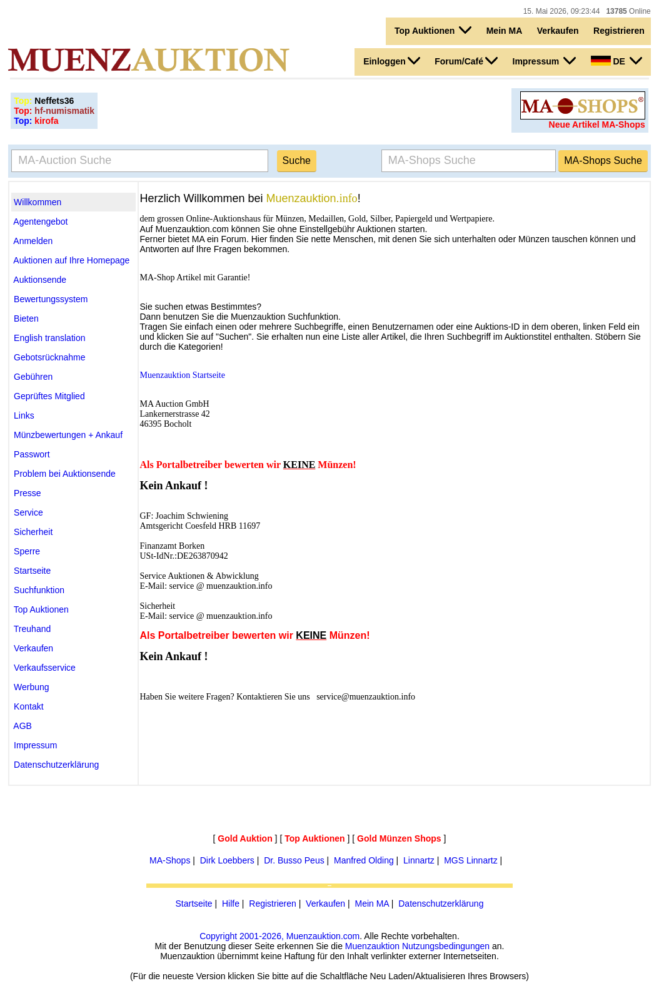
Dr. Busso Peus (294, 860)
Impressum (544, 60)
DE (616, 60)
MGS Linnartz (471, 860)
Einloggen (391, 60)
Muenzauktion (372, 946)
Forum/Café (466, 60)
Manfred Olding (364, 860)
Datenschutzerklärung (440, 904)
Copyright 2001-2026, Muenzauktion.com (279, 936)
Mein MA (504, 31)
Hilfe (230, 904)
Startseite (194, 904)
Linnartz (419, 860)
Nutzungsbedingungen (446, 946)
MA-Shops (169, 860)
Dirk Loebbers (227, 860)
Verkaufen (558, 31)
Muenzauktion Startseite (182, 375)
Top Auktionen (433, 30)
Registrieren (619, 31)
